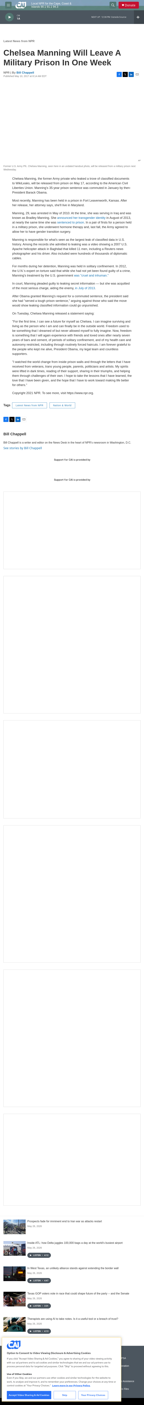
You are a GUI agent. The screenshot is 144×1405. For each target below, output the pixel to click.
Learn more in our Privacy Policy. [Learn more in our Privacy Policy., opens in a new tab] (71, 1385)
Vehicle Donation (120, 1366)
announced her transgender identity (81, 218)
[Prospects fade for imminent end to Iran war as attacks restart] (14, 1227)
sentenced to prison (70, 222)
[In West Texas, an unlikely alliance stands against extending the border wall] (14, 1273)
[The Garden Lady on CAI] (72, 644)
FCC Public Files (120, 1389)
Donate (130, 5)
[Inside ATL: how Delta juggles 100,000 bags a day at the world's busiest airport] (14, 1248)
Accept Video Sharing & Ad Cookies (29, 1395)
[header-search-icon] (112, 5)
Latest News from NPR (19, 41)
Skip (64, 1395)
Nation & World (62, 405)
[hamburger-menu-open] (8, 5)
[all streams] (139, 17)
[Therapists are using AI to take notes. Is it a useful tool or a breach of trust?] (14, 1324)
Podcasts (116, 1373)
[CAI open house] (72, 769)
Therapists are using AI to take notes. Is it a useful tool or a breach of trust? (72, 1318)
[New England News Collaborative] (72, 1038)
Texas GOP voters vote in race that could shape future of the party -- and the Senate (78, 1293)
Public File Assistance (122, 1381)
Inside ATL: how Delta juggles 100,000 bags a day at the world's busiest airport (75, 1242)
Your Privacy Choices (93, 1395)
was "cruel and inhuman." (91, 275)
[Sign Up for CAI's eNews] (72, 894)
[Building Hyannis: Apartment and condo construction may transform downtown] (72, 1159)
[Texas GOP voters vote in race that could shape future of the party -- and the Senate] (14, 1299)
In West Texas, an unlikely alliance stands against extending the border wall (73, 1268)
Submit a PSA (118, 1358)
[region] (61, 1369)
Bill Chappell (25, 72)
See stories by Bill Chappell (22, 448)
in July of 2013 (85, 288)
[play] (9, 17)
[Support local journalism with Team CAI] (72, 530)
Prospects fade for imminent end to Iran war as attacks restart (64, 1221)
